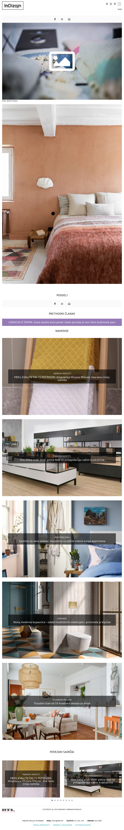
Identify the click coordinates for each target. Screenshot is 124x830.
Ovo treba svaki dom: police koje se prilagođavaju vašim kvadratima (62, 460)
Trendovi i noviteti (62, 373)
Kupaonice (62, 618)
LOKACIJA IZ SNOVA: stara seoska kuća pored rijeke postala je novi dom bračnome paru (62, 322)
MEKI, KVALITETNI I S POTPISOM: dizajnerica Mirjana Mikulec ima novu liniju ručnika (62, 378)
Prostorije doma (62, 537)
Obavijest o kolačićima (62, 825)
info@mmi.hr (57, 821)
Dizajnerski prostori (62, 700)
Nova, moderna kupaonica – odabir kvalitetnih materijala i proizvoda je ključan (62, 622)
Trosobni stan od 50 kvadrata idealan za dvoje (62, 703)
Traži (119, 9)
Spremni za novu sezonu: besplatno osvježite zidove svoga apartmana (62, 541)
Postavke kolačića (83, 825)
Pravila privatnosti (41, 825)
